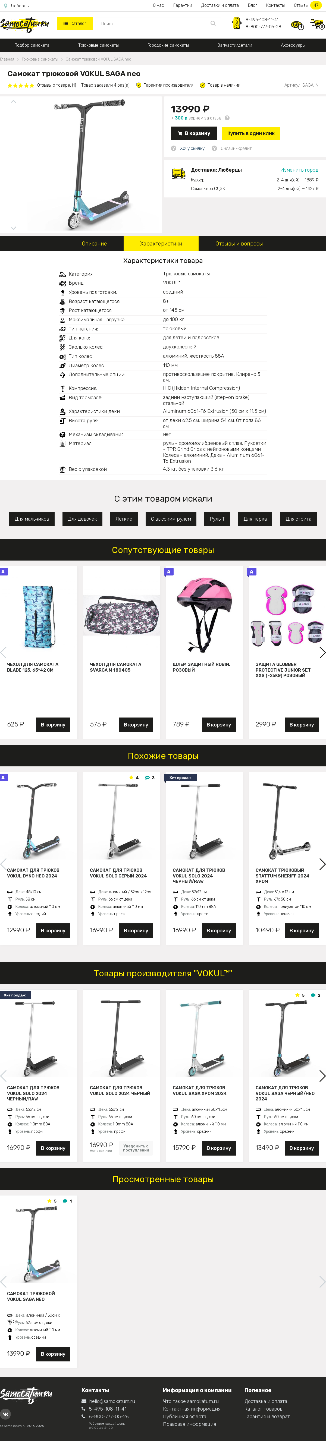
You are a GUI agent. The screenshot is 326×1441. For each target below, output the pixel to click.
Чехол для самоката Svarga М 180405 (115, 667)
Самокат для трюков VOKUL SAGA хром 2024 (200, 1090)
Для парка (255, 519)
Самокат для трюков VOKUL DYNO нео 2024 (33, 873)
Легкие (124, 519)
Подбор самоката (31, 45)
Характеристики (161, 243)
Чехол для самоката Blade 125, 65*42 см (32, 667)
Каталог (75, 23)
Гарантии (182, 5)
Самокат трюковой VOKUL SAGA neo (31, 1296)
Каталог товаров (263, 1409)
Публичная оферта (184, 1416)
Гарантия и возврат (267, 1416)
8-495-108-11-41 (262, 19)
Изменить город (299, 170)
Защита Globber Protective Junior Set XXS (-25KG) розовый (283, 670)
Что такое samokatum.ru (191, 1401)
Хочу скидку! (192, 148)
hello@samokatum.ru (108, 1401)
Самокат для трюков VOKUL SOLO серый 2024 (118, 873)
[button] (322, 653)
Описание (94, 243)
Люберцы (16, 6)
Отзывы (308, 5)
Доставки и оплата (220, 5)
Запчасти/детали (235, 45)
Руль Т (217, 519)
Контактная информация (191, 1409)
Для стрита (298, 519)
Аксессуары (293, 45)
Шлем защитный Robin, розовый (201, 667)
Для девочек (82, 519)
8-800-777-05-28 (263, 26)
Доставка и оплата (265, 1401)
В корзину (194, 133)
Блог (252, 5)
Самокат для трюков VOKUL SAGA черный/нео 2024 (285, 1093)
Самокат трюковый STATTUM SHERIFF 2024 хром (282, 876)
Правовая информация (189, 1424)
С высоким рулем (171, 519)
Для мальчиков (32, 519)
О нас (158, 5)
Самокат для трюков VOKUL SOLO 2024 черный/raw (199, 876)
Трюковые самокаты (98, 45)
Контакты (275, 5)
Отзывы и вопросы (239, 243)
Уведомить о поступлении (136, 1148)
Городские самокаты (168, 45)
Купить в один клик (251, 133)
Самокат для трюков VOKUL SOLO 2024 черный (120, 1090)
